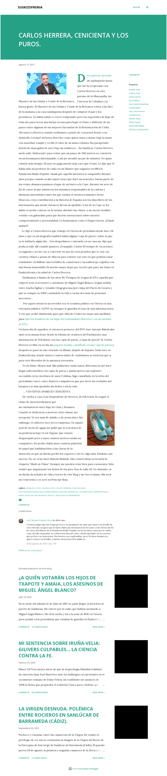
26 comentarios (40, 692)
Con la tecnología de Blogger (83, 768)
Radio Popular (134, 122)
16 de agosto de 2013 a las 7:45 (41, 543)
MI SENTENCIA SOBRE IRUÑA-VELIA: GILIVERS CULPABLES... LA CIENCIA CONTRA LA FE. (59, 649)
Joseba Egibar (135, 108)
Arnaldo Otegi (134, 90)
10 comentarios (40, 627)
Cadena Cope (134, 93)
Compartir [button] (134, 75)
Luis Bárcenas (134, 115)
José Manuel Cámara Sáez (39, 520)
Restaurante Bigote (136, 126)
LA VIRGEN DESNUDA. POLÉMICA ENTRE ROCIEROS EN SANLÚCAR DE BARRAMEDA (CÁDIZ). (59, 715)
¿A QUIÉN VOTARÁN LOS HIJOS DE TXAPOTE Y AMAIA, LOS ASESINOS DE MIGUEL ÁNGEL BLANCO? (61, 583)
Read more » (99, 627)
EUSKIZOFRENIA (30, 7)
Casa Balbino (134, 100)
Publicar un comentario (30, 550)
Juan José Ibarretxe (137, 111)
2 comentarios (39, 758)
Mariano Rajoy (135, 119)
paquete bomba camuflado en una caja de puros (83, 344)
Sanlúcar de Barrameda (138, 129)
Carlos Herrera (135, 97)
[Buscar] (136, 7)
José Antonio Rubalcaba (138, 104)
